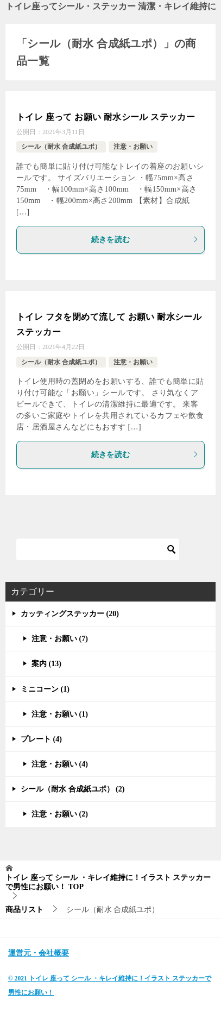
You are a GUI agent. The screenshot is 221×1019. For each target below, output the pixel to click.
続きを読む (145, 240)
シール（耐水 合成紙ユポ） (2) (72, 789)
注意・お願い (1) (59, 714)
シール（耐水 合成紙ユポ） (61, 146)
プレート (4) (41, 739)
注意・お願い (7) (59, 639)
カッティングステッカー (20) (70, 614)
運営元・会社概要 (38, 953)
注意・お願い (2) (59, 814)
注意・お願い (133, 146)
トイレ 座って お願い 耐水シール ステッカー (105, 117)
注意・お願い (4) (59, 764)
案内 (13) (46, 664)
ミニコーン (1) (45, 689)
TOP (108, 882)
